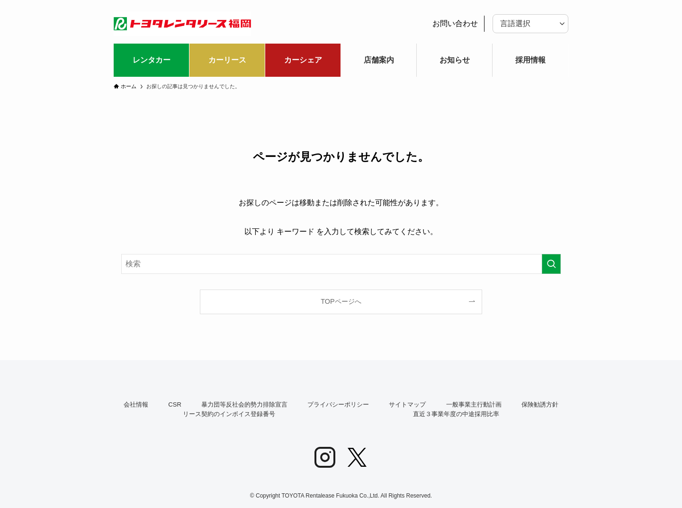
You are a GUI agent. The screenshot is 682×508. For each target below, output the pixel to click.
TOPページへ (341, 301)
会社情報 (136, 404)
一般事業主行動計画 (474, 404)
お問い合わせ (455, 23)
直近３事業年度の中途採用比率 (456, 413)
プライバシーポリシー (338, 404)
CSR (174, 404)
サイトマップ (407, 404)
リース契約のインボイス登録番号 (229, 413)
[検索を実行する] (551, 264)
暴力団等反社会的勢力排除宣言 (244, 404)
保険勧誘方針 (539, 404)
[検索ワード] (341, 264)
